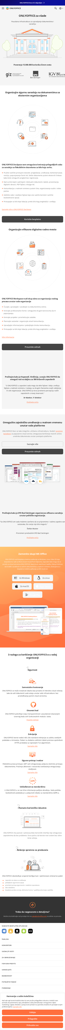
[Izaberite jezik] (61, 8)
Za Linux (46, 578)
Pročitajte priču (32, 402)
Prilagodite (32, 1019)
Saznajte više (32, 444)
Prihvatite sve (33, 1025)
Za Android (23, 931)
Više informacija (8, 337)
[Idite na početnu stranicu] (13, 8)
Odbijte (32, 1012)
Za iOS (30, 931)
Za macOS (24, 586)
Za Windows (24, 578)
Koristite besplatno (32, 219)
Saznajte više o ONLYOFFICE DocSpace (16, 209)
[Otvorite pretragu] (55, 8)
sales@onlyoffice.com (39, 916)
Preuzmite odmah (32, 347)
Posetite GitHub (33, 720)
